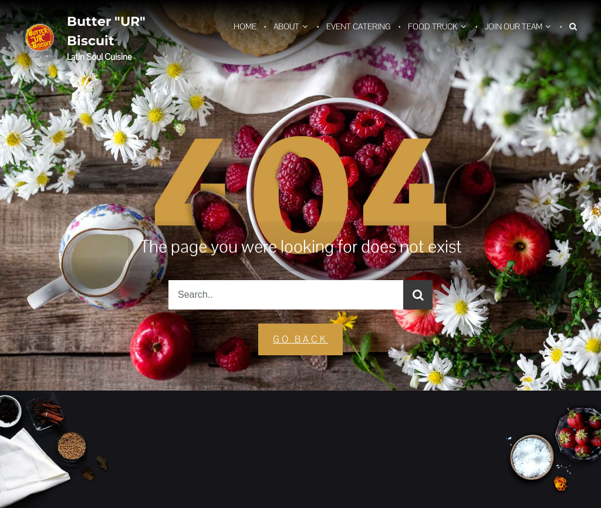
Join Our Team (513, 26)
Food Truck (433, 26)
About (286, 26)
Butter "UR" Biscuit (106, 31)
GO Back (300, 339)
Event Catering (358, 26)
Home (245, 26)
